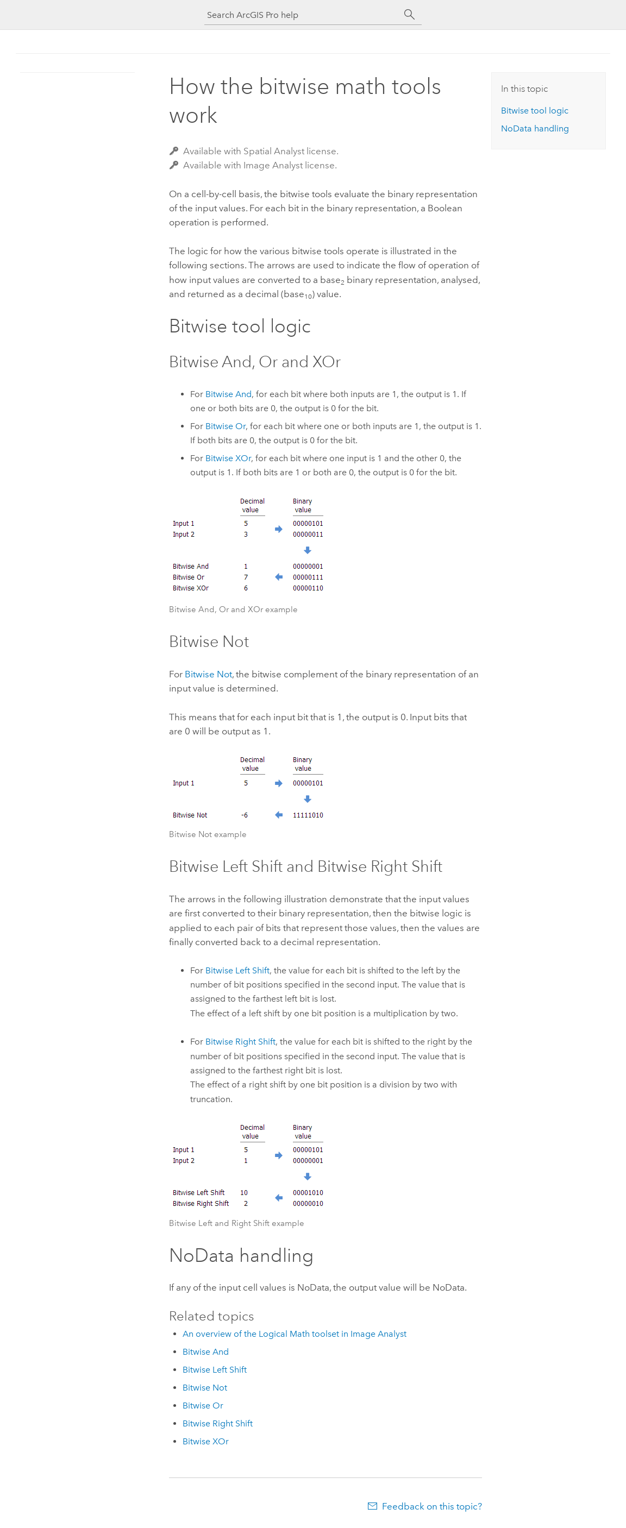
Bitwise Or (225, 426)
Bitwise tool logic (534, 110)
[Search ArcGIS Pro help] (302, 14)
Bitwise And (228, 394)
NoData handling (535, 128)
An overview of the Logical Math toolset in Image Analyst (294, 1334)
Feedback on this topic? (432, 1506)
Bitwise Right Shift (240, 1041)
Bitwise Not (208, 674)
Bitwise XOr (228, 458)
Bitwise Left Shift (237, 970)
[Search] (409, 14)
